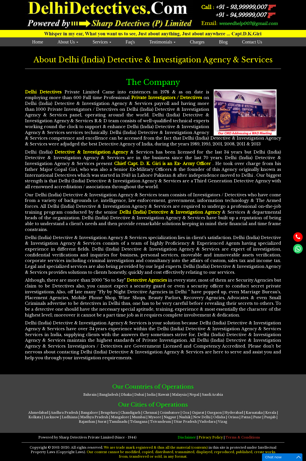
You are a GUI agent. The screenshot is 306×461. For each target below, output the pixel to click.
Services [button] (102, 41)
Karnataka (254, 413)
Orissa (233, 417)
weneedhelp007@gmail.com (248, 23)
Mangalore (120, 417)
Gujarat (198, 413)
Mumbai (139, 417)
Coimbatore (170, 413)
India (151, 395)
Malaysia (179, 395)
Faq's (130, 41)
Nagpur (170, 417)
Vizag (222, 422)
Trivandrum (160, 422)
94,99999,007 (245, 15)
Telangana (138, 422)
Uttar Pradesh (185, 422)
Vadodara (207, 422)
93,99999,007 (245, 7)
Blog (223, 41)
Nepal (194, 395)
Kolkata (35, 417)
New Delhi (202, 417)
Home (37, 41)
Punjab (270, 417)
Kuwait (163, 395)
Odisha (219, 417)
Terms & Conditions (243, 437)
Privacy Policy (211, 437)
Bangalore (89, 413)
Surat (102, 422)
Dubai (139, 395)
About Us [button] (68, 41)
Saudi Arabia (212, 395)
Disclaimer (187, 437)
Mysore (154, 417)
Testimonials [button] (162, 41)
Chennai (150, 413)
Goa (185, 413)
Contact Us (252, 41)
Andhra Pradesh (64, 413)
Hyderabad (233, 413)
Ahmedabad (38, 413)
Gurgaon (214, 413)
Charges (197, 41)
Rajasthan (87, 422)
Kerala (270, 413)
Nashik (185, 417)
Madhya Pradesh (94, 417)
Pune (257, 417)
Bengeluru (109, 413)
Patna (246, 417)
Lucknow (51, 417)
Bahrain (90, 395)
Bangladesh (108, 395)
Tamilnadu (118, 422)
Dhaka (126, 395)
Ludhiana (70, 417)
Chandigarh (130, 413)
